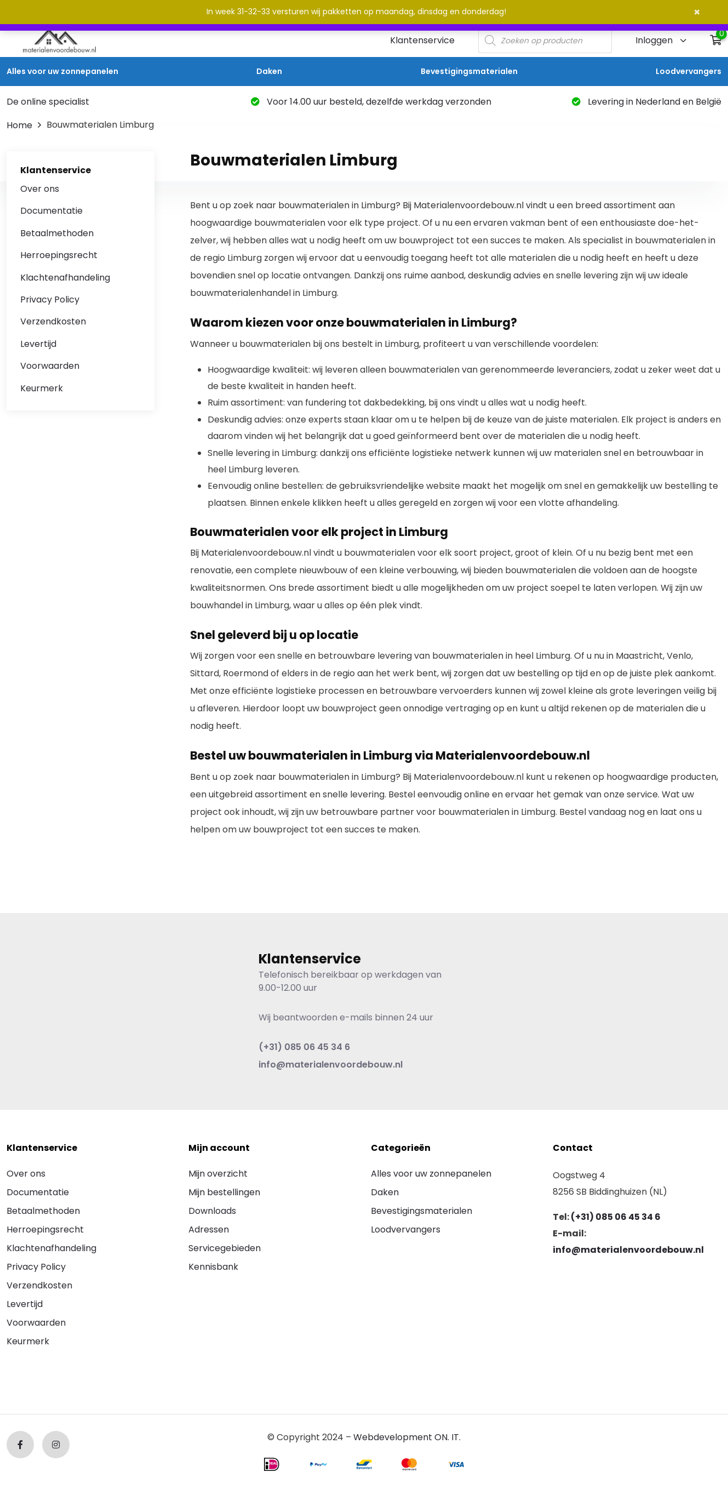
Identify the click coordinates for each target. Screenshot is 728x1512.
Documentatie (51, 210)
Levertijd (38, 344)
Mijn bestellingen (224, 1192)
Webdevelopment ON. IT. (407, 1437)
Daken (269, 71)
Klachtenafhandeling (65, 277)
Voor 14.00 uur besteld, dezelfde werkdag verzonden (371, 101)
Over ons (39, 188)
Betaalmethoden (57, 233)
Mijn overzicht (218, 1173)
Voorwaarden (49, 366)
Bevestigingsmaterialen (469, 71)
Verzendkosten (53, 321)
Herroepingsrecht (59, 255)
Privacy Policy (49, 299)
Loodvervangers (688, 71)
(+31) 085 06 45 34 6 (304, 1047)
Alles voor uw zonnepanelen (62, 71)
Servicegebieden (224, 1248)
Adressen (208, 1229)
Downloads (212, 1211)
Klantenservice (422, 40)
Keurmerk (41, 388)
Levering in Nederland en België (646, 101)
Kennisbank (213, 1266)
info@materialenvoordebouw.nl (331, 1064)
